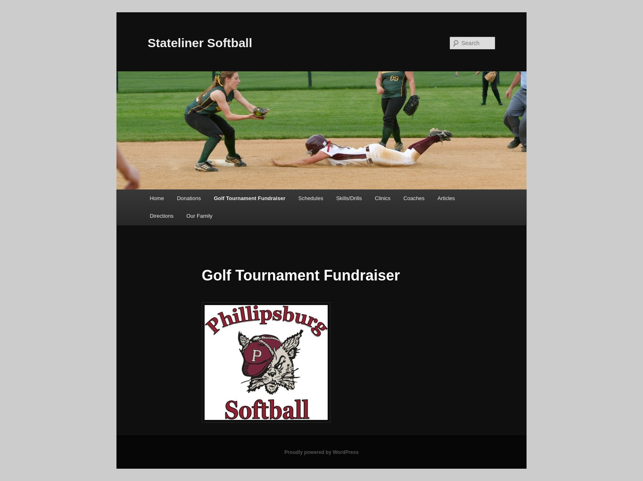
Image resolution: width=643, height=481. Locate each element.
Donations (189, 198)
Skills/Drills (349, 198)
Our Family (199, 216)
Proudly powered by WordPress (321, 452)
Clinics (382, 198)
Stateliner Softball (200, 43)
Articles (446, 198)
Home (157, 198)
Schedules (310, 198)
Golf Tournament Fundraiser (249, 198)
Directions (161, 216)
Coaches (414, 198)
